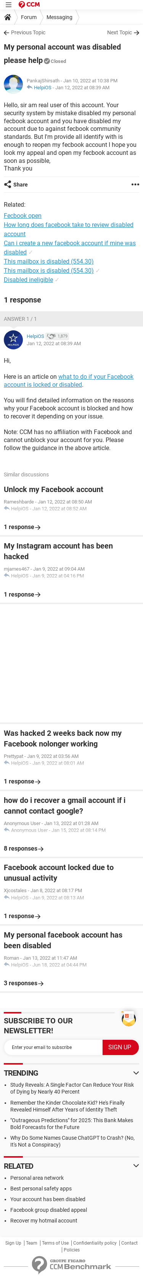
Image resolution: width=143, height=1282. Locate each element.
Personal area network (37, 1178)
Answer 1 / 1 (20, 319)
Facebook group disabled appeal (48, 1210)
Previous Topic (28, 32)
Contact (129, 1243)
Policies (72, 1250)
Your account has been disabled (47, 1199)
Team (31, 1243)
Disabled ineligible (28, 279)
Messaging (59, 17)
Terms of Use (55, 1243)
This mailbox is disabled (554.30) (49, 261)
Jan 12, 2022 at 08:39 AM (82, 87)
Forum (29, 17)
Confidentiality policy (95, 1243)
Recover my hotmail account (43, 1221)
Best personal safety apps (41, 1188)
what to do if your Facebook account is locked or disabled (68, 380)
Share (20, 185)
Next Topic (119, 32)
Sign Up (13, 1243)
